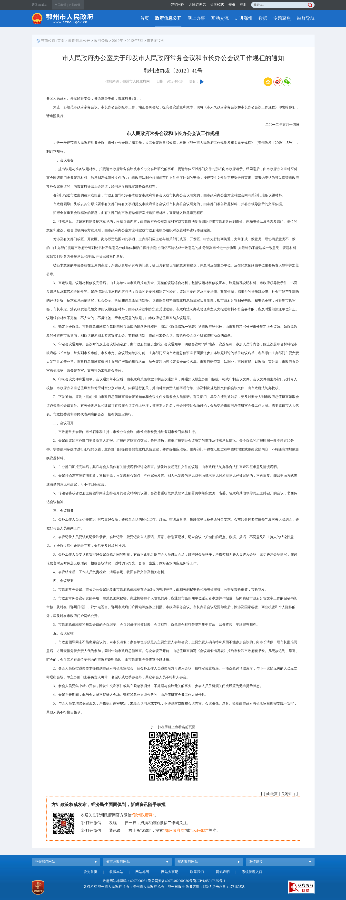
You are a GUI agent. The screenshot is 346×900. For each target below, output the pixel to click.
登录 (231, 4)
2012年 (117, 41)
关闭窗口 (288, 794)
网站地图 (142, 872)
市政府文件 (156, 41)
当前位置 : (49, 41)
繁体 (35, 4)
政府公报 (101, 41)
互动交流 (220, 18)
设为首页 (90, 872)
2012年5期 (135, 41)
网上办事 (196, 18)
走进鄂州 (243, 18)
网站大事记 (169, 872)
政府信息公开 (168, 18)
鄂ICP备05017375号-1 (209, 881)
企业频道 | (75, 5)
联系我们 (197, 872)
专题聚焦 (282, 18)
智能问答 (177, 4)
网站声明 (223, 872)
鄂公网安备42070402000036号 (170, 881)
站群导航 (306, 18)
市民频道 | (61, 5)
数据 (262, 18)
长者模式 (217, 4)
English (42, 4)
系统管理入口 (252, 872)
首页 (144, 18)
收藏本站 (116, 872)
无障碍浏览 (197, 4)
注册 (243, 4)
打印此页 (270, 794)
